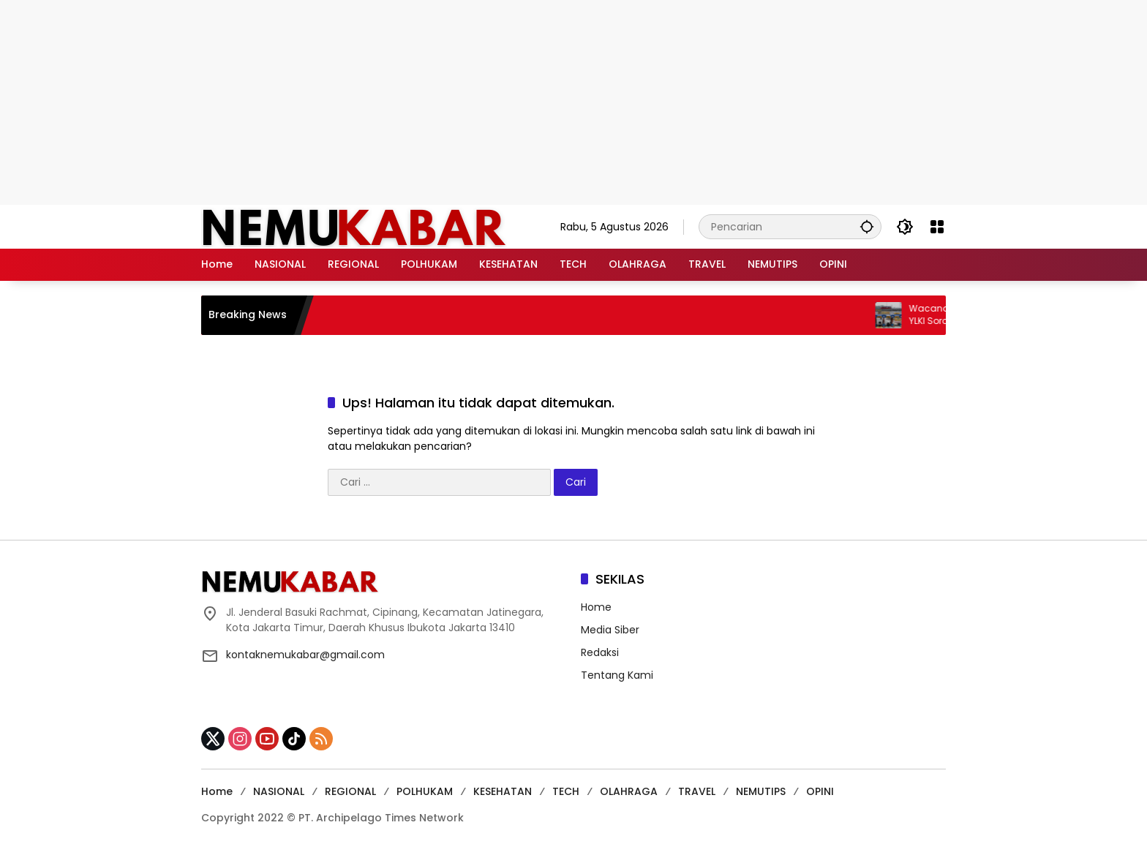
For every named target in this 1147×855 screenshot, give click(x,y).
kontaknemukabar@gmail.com (305, 654)
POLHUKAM (424, 791)
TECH (565, 791)
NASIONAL (278, 791)
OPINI (820, 791)
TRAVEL (696, 791)
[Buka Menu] (937, 227)
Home (596, 607)
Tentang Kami (617, 675)
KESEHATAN (502, 791)
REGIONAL (350, 791)
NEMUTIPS (761, 791)
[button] (866, 226)
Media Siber (610, 629)
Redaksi (600, 652)
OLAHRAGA (629, 791)
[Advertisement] (573, 102)
